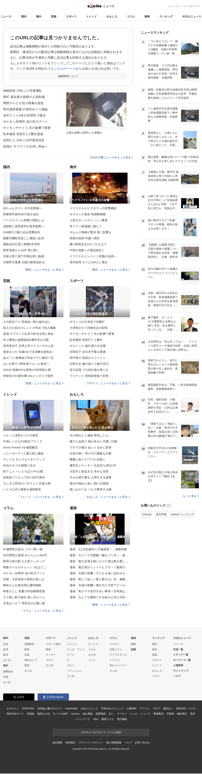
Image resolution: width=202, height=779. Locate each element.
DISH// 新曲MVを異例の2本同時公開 (27, 369)
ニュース (6, 16)
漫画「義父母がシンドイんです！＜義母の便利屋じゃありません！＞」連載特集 (100, 567)
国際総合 (8, 671)
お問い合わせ (142, 742)
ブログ (156, 708)
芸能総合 (29, 644)
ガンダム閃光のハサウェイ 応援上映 (27, 483)
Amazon (147, 514)
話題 (133, 649)
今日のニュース (191, 16)
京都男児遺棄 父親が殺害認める (24, 262)
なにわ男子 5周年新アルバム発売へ (26, 363)
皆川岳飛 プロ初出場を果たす (89, 369)
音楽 (26, 654)
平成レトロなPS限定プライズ (22, 441)
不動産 (170, 713)
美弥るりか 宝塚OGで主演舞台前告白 (27, 351)
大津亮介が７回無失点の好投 (89, 327)
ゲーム (70, 654)
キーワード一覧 (182, 660)
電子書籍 (122, 719)
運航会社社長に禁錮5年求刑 (21, 244)
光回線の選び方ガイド (49, 708)
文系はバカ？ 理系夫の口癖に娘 (24, 603)
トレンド (91, 16)
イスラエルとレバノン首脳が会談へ (93, 256)
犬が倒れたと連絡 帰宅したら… (90, 435)
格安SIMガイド (15, 713)
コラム (131, 16)
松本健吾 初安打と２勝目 (86, 339)
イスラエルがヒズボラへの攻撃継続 (93, 208)
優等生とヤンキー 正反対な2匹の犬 (93, 465)
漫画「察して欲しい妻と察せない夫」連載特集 (100, 579)
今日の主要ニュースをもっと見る (111, 157)
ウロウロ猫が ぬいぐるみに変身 (90, 447)
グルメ (70, 665)
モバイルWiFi (60, 713)
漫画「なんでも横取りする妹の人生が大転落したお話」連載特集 (100, 597)
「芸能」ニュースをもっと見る (43, 383)
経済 (5, 649)
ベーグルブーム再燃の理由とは (23, 220)
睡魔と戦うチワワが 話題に (88, 459)
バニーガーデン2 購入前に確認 (23, 453)
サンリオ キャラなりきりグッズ (24, 459)
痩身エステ (107, 719)
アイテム (144, 708)
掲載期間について (68, 76)
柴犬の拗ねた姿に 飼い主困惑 (89, 483)
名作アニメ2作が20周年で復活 (24, 115)
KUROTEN (28, 708)
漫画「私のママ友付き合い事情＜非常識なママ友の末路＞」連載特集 (100, 591)
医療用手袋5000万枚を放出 (21, 214)
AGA (95, 719)
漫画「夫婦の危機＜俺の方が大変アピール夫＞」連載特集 (100, 585)
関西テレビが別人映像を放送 (23, 103)
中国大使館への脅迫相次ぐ (87, 250)
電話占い (168, 708)
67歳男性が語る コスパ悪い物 (22, 549)
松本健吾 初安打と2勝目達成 (23, 134)
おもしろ (111, 16)
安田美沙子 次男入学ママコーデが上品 (28, 345)
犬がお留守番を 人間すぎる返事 (90, 477)
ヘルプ (177, 675)
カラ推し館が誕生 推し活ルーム (24, 597)
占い (111, 713)
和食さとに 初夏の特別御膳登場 (24, 591)
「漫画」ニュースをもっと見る (109, 604)
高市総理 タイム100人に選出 (89, 262)
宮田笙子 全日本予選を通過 (88, 351)
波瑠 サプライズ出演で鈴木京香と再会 (28, 333)
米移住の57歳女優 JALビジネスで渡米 (28, 375)
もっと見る (191, 496)
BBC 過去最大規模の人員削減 (24, 97)
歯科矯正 (182, 713)
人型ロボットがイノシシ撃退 (89, 220)
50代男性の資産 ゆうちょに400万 (25, 555)
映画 (26, 649)
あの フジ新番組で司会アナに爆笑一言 (28, 357)
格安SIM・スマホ (186, 708)
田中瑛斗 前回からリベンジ (88, 357)
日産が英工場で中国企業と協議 (23, 256)
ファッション (74, 670)
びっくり (93, 644)
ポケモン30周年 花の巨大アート (25, 121)
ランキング (166, 16)
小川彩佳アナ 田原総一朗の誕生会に (27, 321)
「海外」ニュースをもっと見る (109, 269)
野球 (48, 649)
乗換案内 (158, 713)
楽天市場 (161, 514)
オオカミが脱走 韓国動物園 (88, 214)
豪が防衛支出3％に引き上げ (88, 244)
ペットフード (82, 719)
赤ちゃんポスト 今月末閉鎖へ (22, 208)
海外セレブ (30, 660)
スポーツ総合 (53, 644)
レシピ (133, 713)
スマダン (115, 644)
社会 (5, 644)
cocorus (75, 713)
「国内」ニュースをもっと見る (43, 269)
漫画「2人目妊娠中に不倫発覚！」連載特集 (98, 549)
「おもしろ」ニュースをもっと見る (107, 496)
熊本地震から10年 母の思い (21, 250)
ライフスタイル (118, 654)
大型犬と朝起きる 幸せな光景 (89, 471)
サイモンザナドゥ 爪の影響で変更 (27, 127)
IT (68, 660)
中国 (5, 676)
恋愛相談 (100, 713)
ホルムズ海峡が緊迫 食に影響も (90, 232)
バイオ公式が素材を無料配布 (22, 489)
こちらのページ (65, 68)
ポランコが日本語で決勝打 (87, 321)
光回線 (30, 713)
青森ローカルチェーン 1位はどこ (24, 567)
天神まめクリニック (112, 708)
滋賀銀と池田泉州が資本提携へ (23, 226)
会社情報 (57, 742)
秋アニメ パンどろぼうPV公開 (23, 471)
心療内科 (131, 708)
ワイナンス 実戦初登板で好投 (89, 375)
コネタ (92, 649)
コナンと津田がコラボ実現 (20, 435)
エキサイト (194, 6)
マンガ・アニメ (76, 649)
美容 (192, 713)
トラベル (115, 660)
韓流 (26, 665)
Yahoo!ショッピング (182, 514)
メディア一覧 (180, 654)
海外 (38, 16)
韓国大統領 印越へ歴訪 (85, 238)
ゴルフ (49, 660)
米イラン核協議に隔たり (86, 226)
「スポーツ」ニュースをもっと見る (107, 383)
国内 (24, 16)
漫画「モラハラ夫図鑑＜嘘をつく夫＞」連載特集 (100, 555)
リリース (178, 644)
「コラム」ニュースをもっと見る (41, 610)
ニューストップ (176, 6)
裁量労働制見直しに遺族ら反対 (23, 238)
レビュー (72, 644)
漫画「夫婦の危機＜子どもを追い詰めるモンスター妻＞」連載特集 (100, 573)
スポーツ (71, 16)
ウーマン (122, 713)
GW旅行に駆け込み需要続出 (21, 232)
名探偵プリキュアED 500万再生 (24, 477)
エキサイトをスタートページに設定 (101, 732)
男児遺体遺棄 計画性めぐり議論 (25, 109)
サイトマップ (180, 670)
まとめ (7, 660)
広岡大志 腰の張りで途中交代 (89, 363)
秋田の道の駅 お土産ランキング (24, 561)
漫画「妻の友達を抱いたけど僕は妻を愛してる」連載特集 (100, 561)
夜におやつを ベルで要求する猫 (90, 489)
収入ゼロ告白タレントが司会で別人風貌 (29, 327)
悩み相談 (87, 713)
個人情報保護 (113, 742)
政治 (5, 654)
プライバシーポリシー (90, 742)
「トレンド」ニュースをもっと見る (40, 496)
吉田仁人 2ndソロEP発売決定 (24, 140)
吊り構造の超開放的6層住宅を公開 (26, 339)
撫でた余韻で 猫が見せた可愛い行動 (93, 441)
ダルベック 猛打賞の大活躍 (88, 345)
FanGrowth (71, 708)
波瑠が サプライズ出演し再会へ (25, 146)
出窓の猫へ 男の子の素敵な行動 (90, 453)
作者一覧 (178, 649)
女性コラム (116, 649)
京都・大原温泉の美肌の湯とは (23, 579)
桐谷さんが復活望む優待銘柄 (22, 585)
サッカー (51, 654)
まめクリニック (89, 708)
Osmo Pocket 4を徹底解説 (20, 447)
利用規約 (70, 742)
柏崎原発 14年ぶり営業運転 (22, 90)
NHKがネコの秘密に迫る (19, 465)
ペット (92, 660)
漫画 (147, 16)
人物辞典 (178, 665)
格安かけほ (43, 713)
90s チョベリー (118, 665)
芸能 (53, 16)
